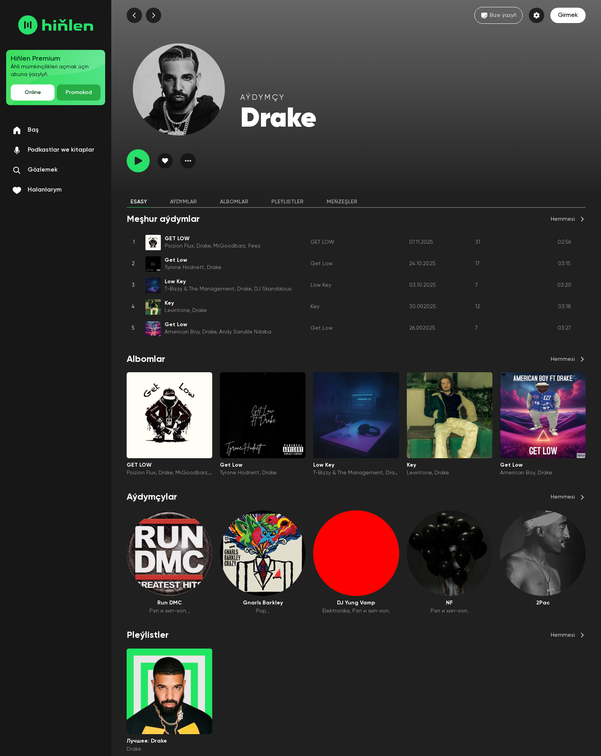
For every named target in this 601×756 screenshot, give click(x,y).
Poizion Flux (179, 246)
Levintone (177, 310)
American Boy (182, 332)
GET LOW (322, 242)
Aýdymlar (183, 202)
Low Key (320, 285)
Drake (203, 246)
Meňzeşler (342, 202)
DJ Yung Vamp (356, 603)
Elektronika (336, 611)
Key (314, 306)
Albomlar (234, 202)
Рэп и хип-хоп (167, 611)
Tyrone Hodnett (184, 267)
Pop (261, 611)
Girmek (568, 15)
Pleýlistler (287, 202)
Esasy (138, 202)
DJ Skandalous (273, 289)
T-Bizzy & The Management (199, 289)
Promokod (79, 92)
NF (449, 603)
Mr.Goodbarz (229, 246)
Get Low (321, 263)
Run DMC (169, 603)
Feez (254, 246)
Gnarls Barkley (263, 603)
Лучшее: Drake (147, 741)
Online (33, 92)
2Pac (543, 603)
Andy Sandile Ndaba (245, 332)
